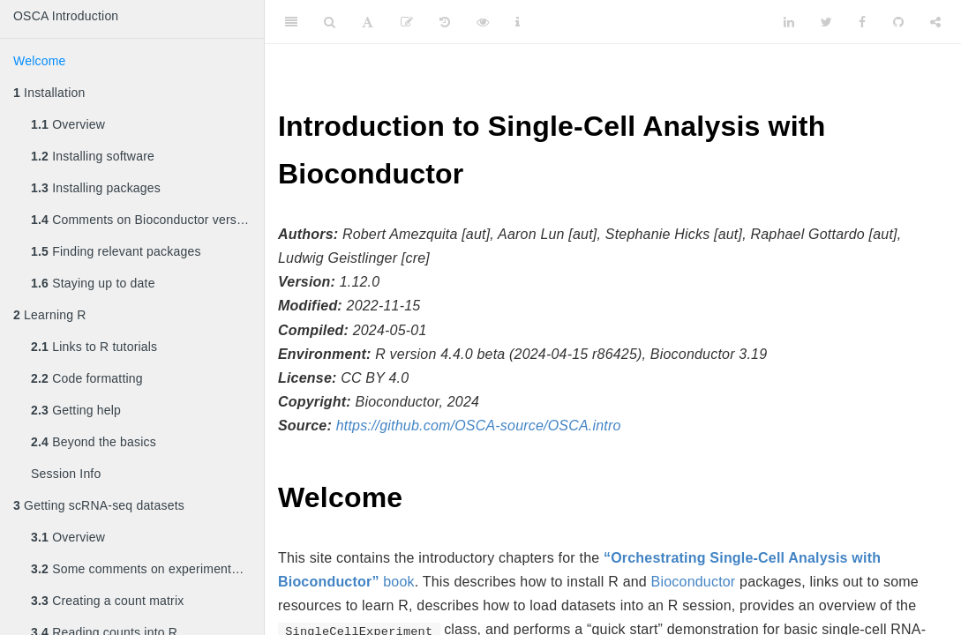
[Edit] (406, 22)
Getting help (76, 410)
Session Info (66, 474)
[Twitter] (826, 22)
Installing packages (96, 188)
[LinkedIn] (788, 22)
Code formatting (87, 378)
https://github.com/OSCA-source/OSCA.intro (478, 425)
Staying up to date (93, 283)
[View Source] (482, 22)
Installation (49, 93)
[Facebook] (862, 22)
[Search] (330, 22)
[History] (444, 22)
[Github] (898, 22)
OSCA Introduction (65, 16)
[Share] (935, 22)
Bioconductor (693, 581)
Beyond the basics (93, 442)
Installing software (92, 156)
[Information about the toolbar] (517, 22)
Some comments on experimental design (147, 569)
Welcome (39, 61)
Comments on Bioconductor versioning (147, 220)
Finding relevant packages (116, 251)
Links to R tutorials (94, 347)
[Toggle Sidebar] (291, 22)
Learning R (49, 315)
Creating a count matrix (107, 601)
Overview (68, 124)
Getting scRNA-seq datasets (98, 505)
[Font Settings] (368, 22)
